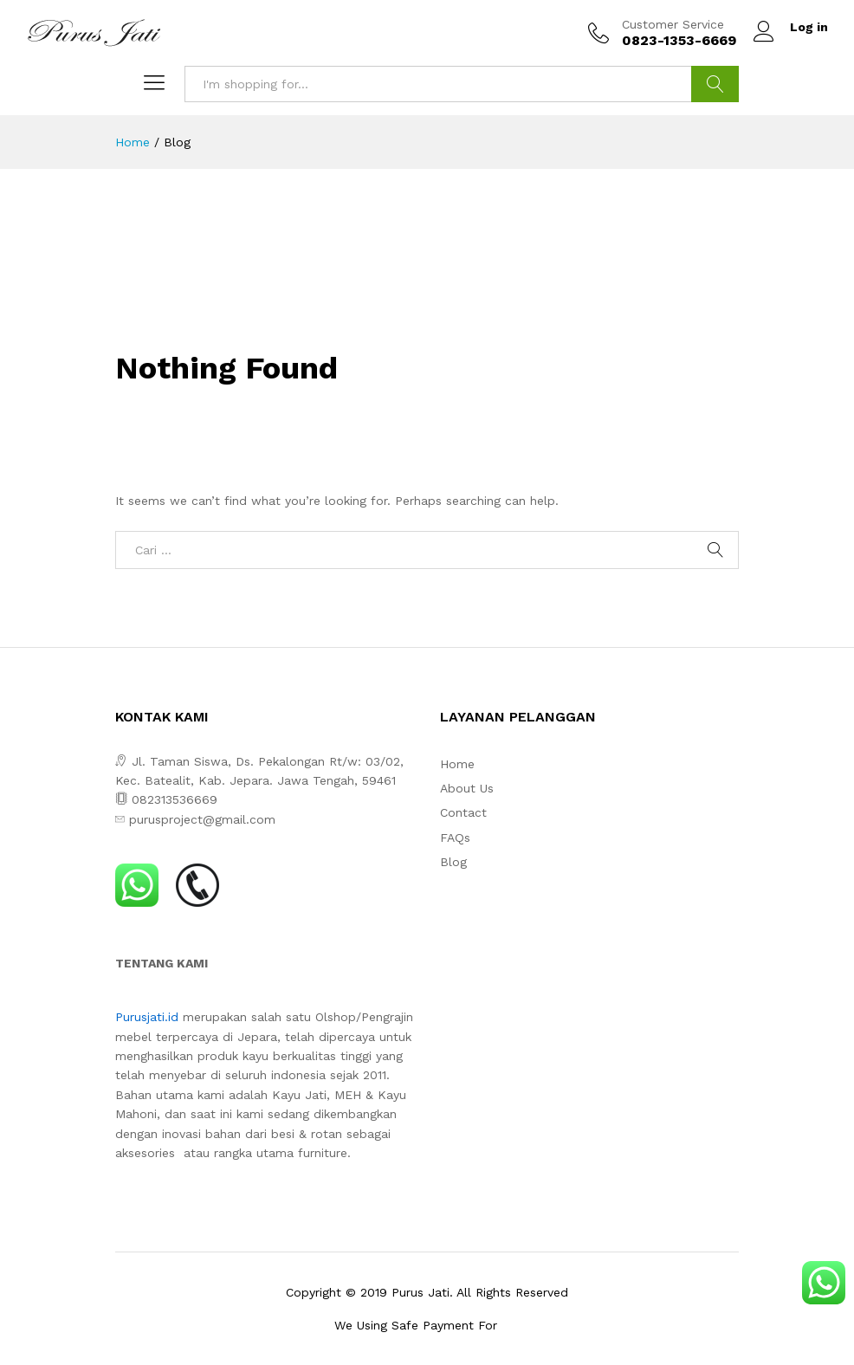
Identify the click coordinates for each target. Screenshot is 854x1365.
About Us (467, 788)
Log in (791, 27)
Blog (453, 862)
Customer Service (673, 24)
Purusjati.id (146, 1017)
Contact (463, 812)
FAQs (455, 837)
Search (715, 84)
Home (457, 764)
